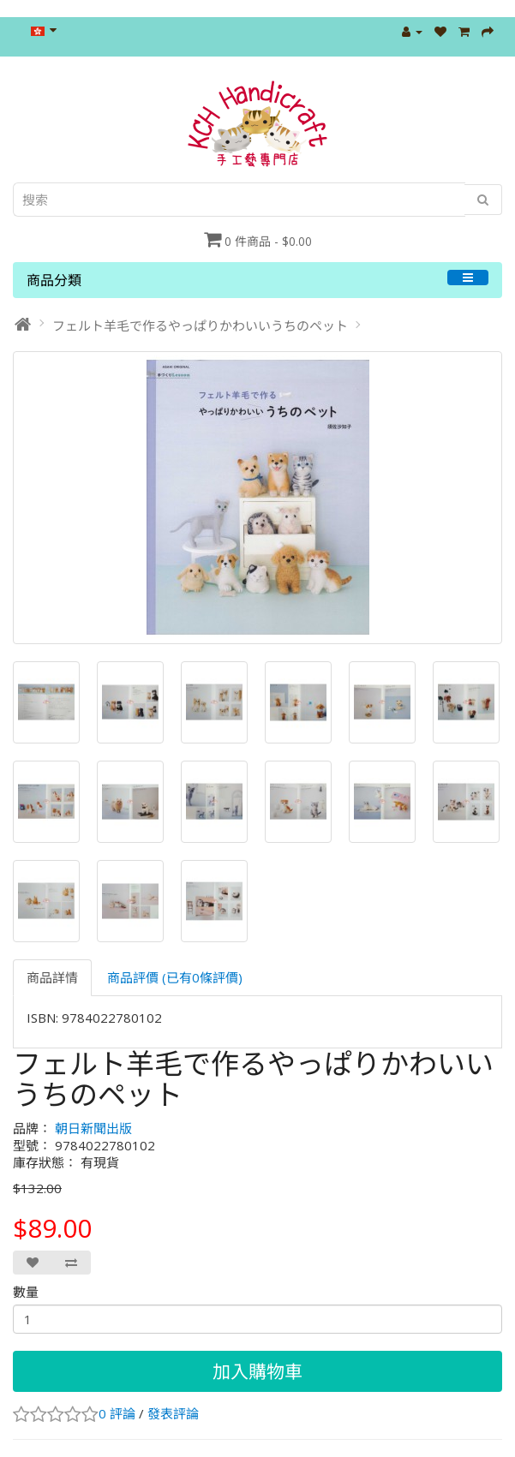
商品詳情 (52, 977)
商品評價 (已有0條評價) (175, 977)
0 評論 (117, 1413)
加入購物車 (257, 1371)
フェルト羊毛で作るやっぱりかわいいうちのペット (200, 325)
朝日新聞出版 (93, 1128)
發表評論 (173, 1413)
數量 (26, 1291)
